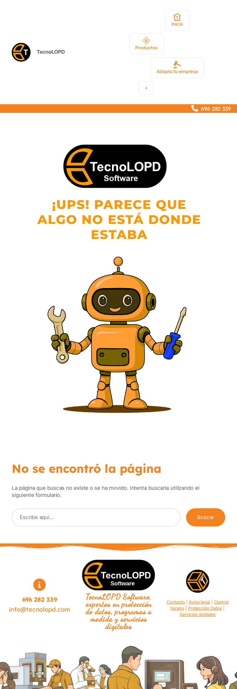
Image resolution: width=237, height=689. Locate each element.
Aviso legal (199, 601)
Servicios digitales (197, 614)
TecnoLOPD (51, 52)
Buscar (205, 517)
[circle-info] (39, 584)
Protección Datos (205, 608)
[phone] (194, 108)
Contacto (176, 601)
